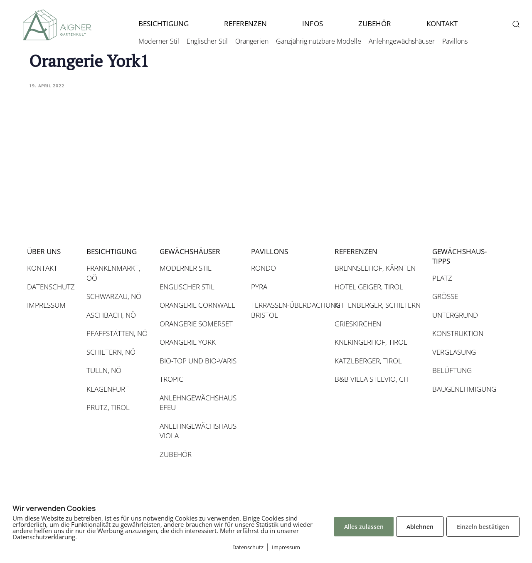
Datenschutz (248, 547)
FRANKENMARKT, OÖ (113, 273)
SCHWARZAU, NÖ (113, 296)
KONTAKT (442, 23)
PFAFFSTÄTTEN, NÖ (117, 333)
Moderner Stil (158, 41)
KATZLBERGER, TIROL (368, 360)
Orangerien (251, 41)
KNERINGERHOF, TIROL (371, 342)
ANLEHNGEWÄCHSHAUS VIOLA (198, 431)
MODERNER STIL (186, 268)
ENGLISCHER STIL (187, 286)
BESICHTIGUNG (163, 23)
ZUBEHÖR (374, 23)
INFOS (312, 23)
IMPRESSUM (46, 305)
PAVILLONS (269, 251)
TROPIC (171, 379)
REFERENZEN (245, 23)
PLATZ (442, 278)
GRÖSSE (445, 296)
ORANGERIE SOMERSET (196, 323)
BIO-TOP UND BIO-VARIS (198, 360)
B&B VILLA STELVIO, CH (372, 379)
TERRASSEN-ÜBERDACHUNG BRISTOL (288, 310)
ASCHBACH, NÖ (111, 315)
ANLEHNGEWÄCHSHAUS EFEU (198, 402)
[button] (515, 23)
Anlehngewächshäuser (402, 41)
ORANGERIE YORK (188, 342)
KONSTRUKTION (457, 333)
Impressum (286, 547)
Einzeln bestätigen (483, 527)
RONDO (263, 268)
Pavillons (455, 41)
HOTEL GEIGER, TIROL (369, 286)
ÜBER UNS (44, 251)
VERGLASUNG (454, 352)
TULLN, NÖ (103, 370)
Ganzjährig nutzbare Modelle (318, 41)
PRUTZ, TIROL (108, 407)
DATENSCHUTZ (51, 286)
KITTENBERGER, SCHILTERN (378, 305)
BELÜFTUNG (452, 370)
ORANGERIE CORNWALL (197, 305)
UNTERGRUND (455, 315)
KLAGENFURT (107, 389)
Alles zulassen (364, 527)
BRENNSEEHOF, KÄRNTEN (375, 268)
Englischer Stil (207, 41)
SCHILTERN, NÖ (110, 352)
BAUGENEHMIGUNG (463, 389)
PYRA (259, 286)
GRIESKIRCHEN (358, 323)
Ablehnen (419, 527)
